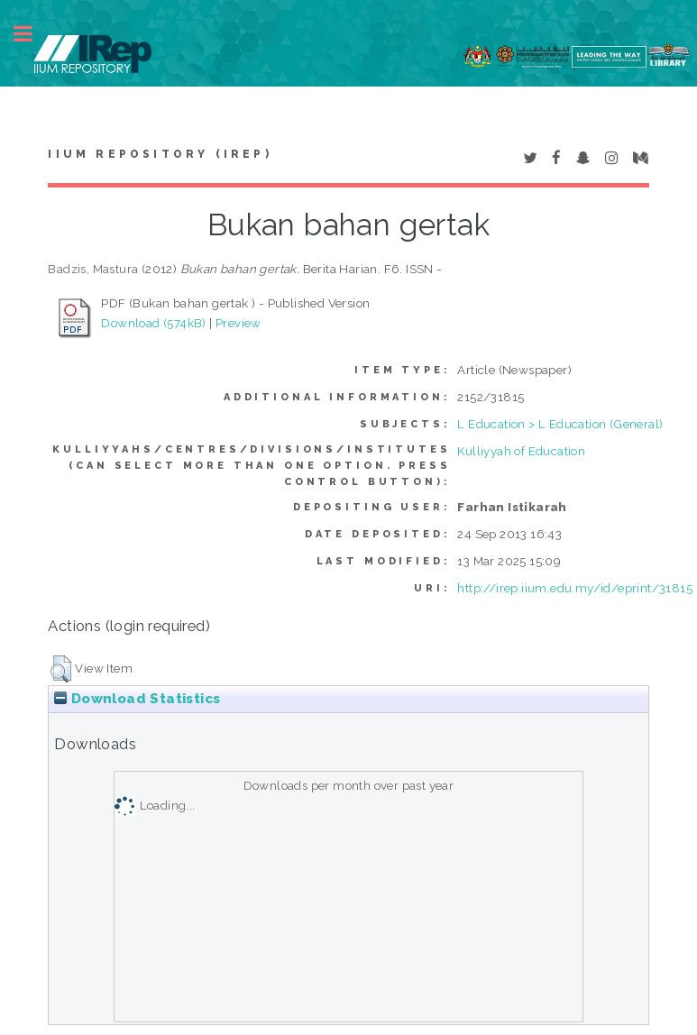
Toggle (32, 34)
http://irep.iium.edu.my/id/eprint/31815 (574, 588)
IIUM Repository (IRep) (159, 154)
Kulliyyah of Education (521, 451)
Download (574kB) (153, 323)
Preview (238, 323)
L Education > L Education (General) (560, 424)
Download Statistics (137, 699)
